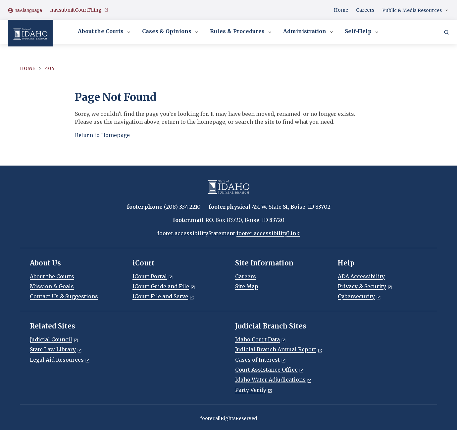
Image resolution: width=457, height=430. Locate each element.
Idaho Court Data (260, 339)
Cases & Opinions (170, 32)
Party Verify (253, 390)
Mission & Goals (52, 286)
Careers (365, 10)
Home (341, 10)
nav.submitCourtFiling (79, 10)
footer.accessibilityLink (268, 233)
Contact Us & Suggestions (64, 296)
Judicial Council (54, 339)
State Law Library (56, 349)
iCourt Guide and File (163, 286)
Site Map (246, 286)
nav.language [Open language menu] (25, 10)
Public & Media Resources (415, 10)
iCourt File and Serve (163, 296)
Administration (308, 32)
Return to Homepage (102, 135)
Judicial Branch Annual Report (278, 349)
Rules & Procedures (241, 32)
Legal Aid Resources (60, 359)
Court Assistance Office (269, 369)
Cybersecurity (359, 296)
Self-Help (362, 32)
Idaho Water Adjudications (273, 379)
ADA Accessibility (361, 276)
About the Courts (104, 32)
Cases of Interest (260, 359)
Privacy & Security (365, 286)
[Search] (446, 32)
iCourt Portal (152, 276)
